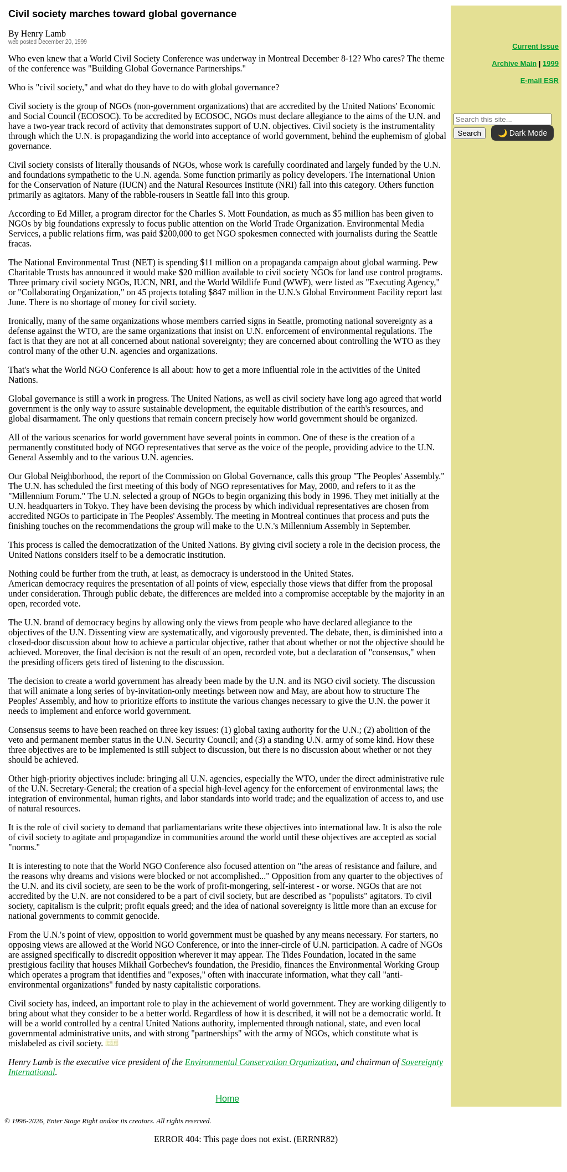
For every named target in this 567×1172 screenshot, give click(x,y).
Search (469, 133)
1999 (551, 63)
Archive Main (514, 63)
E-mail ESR (539, 80)
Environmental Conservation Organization (260, 1062)
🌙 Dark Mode (522, 132)
